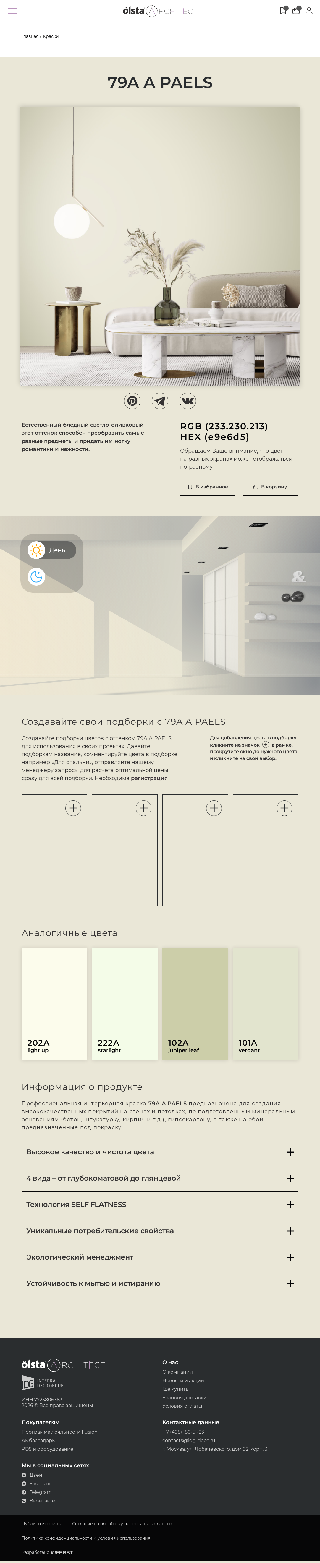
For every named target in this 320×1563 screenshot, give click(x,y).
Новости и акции (183, 1381)
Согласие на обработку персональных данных (121, 1525)
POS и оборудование (46, 1451)
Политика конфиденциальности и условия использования (84, 1540)
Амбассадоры (37, 1442)
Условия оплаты (182, 1407)
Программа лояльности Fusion (58, 1433)
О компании (177, 1373)
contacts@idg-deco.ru (188, 1442)
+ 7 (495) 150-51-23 (183, 1433)
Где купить (175, 1390)
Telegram (35, 1494)
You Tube (35, 1485)
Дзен (30, 1477)
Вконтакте (37, 1502)
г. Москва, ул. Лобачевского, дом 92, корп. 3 (214, 1451)
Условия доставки (184, 1399)
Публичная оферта (41, 1525)
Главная (28, 36)
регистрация (75, 779)
